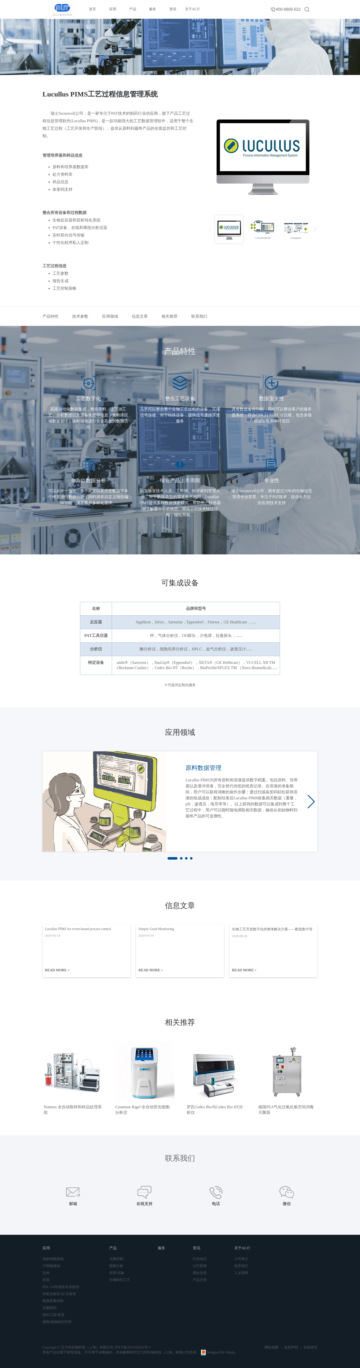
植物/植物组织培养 (57, 1322)
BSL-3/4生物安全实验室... (62, 1287)
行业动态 (200, 1259)
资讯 (172, 9)
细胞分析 (116, 1266)
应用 (112, 9)
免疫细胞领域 (53, 1259)
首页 (92, 9)
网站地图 (271, 1347)
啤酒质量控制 (53, 1301)
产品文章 (200, 1280)
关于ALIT (192, 9)
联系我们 (199, 316)
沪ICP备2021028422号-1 (132, 1347)
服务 (152, 9)
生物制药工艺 (119, 1280)
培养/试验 (116, 1273)
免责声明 (291, 1347)
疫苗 (46, 1280)
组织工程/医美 (53, 1315)
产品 (132, 9)
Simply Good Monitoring (156, 929)
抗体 (46, 1273)
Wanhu (230, 1352)
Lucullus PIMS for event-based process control (78, 929)
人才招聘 (241, 1273)
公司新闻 (200, 1266)
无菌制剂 (49, 1308)
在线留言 (311, 1347)
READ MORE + (57, 970)
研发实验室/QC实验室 (59, 1294)
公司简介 (241, 1259)
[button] (311, 801)
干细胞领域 (51, 1266)
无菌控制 (116, 1259)
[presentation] (210, 229)
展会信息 (200, 1273)
